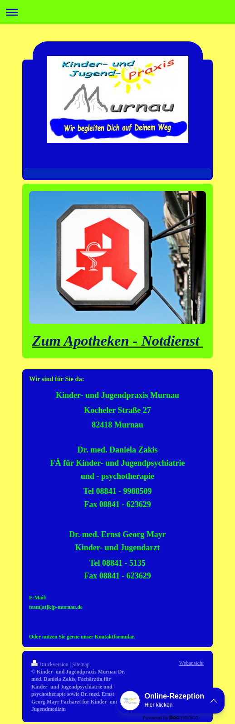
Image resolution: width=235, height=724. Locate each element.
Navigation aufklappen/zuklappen (117, 12)
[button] (171, 701)
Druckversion (50, 665)
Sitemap (80, 665)
